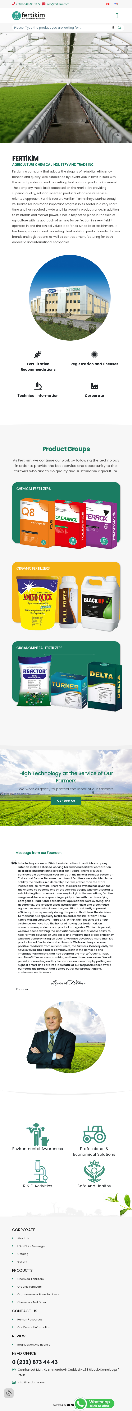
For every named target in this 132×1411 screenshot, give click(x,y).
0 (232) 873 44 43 (35, 1362)
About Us (23, 1238)
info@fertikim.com (55, 4)
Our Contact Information (33, 1327)
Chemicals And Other (31, 1302)
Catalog (22, 1254)
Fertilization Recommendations (38, 367)
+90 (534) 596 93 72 (26, 4)
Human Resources (29, 1319)
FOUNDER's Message (31, 1246)
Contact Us (66, 801)
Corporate (94, 395)
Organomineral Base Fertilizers (38, 1294)
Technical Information (38, 395)
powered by (66, 1405)
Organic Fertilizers (29, 1286)
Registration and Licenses (94, 364)
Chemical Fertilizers (30, 1279)
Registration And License (33, 1344)
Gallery (22, 1261)
